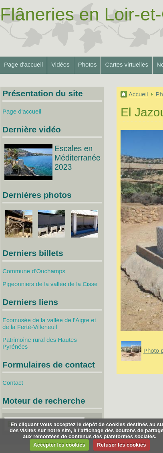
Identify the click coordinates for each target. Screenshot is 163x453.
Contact (12, 382)
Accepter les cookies (59, 445)
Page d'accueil (23, 64)
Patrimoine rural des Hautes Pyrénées (39, 343)
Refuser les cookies (121, 445)
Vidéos (60, 64)
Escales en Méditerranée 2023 (77, 157)
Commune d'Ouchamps (33, 271)
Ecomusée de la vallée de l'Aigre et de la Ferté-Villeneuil (49, 323)
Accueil (138, 94)
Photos (87, 64)
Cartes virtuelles (126, 64)
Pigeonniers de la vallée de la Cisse (50, 283)
